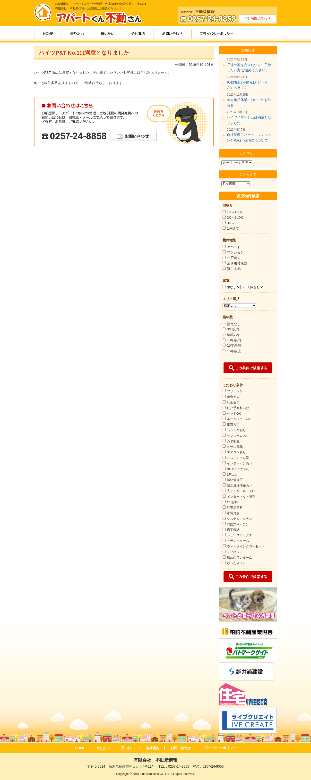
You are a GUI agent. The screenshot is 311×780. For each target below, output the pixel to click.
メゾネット (235, 552)
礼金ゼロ (233, 402)
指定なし (234, 324)
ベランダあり (236, 430)
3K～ (230, 223)
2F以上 (232, 474)
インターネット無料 (241, 496)
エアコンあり (236, 452)
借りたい (76, 34)
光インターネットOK (242, 491)
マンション (235, 252)
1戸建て (233, 228)
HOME (47, 34)
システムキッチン (239, 518)
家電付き (233, 513)
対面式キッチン (238, 524)
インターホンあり (239, 463)
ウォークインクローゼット (246, 546)
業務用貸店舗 (237, 263)
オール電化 (235, 446)
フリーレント (236, 391)
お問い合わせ (173, 34)
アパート (234, 247)
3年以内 (233, 329)
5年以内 (233, 335)
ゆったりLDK (236, 563)
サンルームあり (238, 435)
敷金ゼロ (233, 397)
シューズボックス (239, 535)
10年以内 (234, 340)
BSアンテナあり (238, 469)
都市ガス (233, 424)
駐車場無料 (235, 507)
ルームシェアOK (239, 419)
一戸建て (234, 258)
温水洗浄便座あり (239, 485)
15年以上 (234, 351)
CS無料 (232, 502)
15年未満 (234, 345)
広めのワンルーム (239, 557)
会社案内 (139, 34)
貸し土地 (234, 268)
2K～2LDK (235, 217)
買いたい (108, 34)
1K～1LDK (233, 212)
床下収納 (233, 530)
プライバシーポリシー (217, 34)
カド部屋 (233, 441)
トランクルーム (238, 541)
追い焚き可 (235, 480)
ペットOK (234, 413)
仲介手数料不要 (238, 408)
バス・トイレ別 (238, 458)
